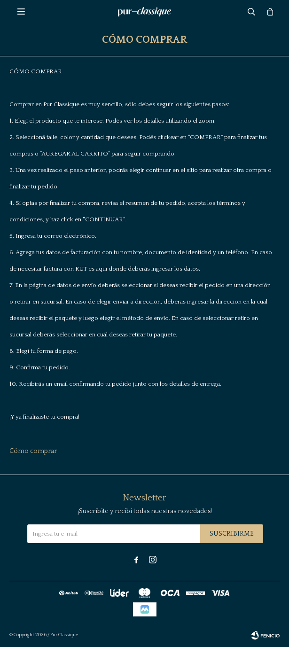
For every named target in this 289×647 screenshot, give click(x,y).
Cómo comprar (33, 451)
